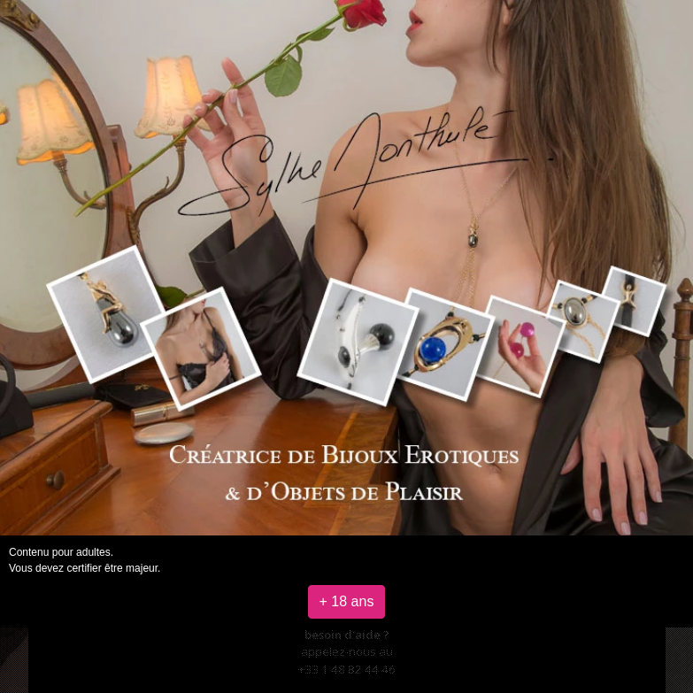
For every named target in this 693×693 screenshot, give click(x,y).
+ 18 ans (347, 601)
